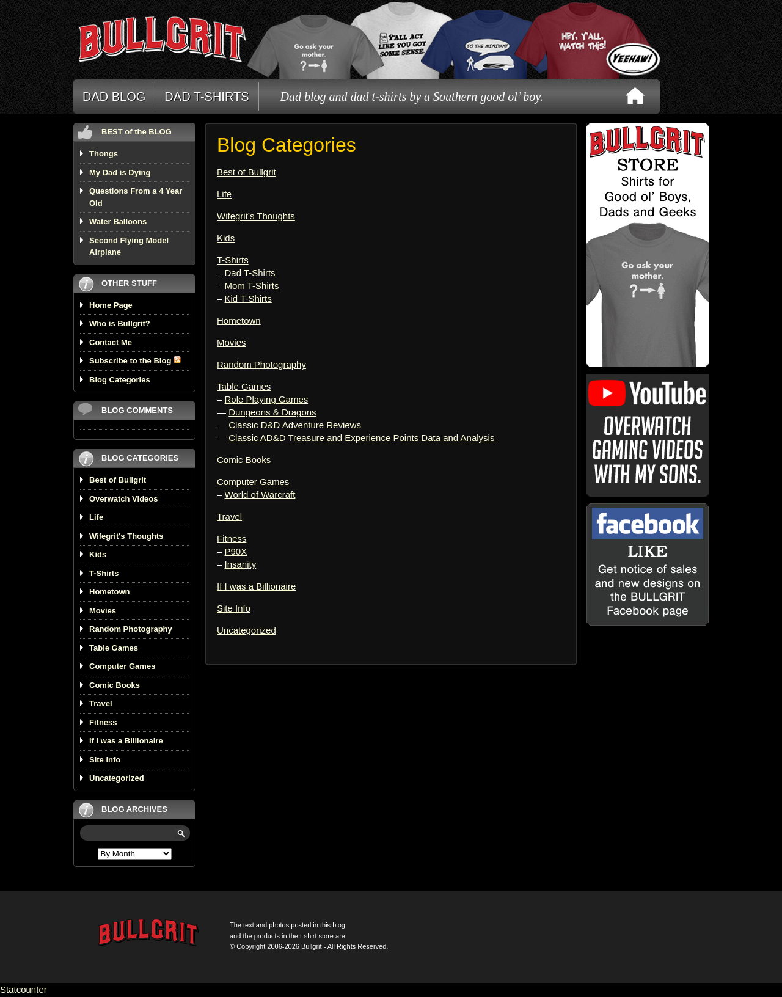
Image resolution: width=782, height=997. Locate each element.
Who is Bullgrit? (119, 323)
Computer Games (122, 666)
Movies (102, 610)
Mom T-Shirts (252, 285)
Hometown (109, 591)
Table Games (113, 647)
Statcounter (23, 989)
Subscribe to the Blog (135, 360)
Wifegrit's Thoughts (126, 536)
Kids (97, 554)
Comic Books (114, 685)
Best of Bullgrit (117, 479)
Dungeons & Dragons (272, 412)
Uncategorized (116, 778)
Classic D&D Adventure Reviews (294, 425)
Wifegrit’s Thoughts (256, 216)
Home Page (111, 305)
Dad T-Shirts (250, 273)
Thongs (103, 153)
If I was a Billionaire (126, 740)
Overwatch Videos (123, 498)
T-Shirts (104, 573)
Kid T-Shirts (248, 298)
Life (96, 517)
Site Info (104, 759)
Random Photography (130, 629)
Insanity (241, 564)
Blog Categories (119, 379)
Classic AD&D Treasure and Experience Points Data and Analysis (361, 438)
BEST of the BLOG (136, 131)
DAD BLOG (113, 96)
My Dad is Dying (119, 172)
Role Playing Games (267, 399)
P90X (236, 551)
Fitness (103, 722)
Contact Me (110, 342)
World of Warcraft (260, 494)
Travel (100, 703)
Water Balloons (118, 221)
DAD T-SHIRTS (206, 96)
